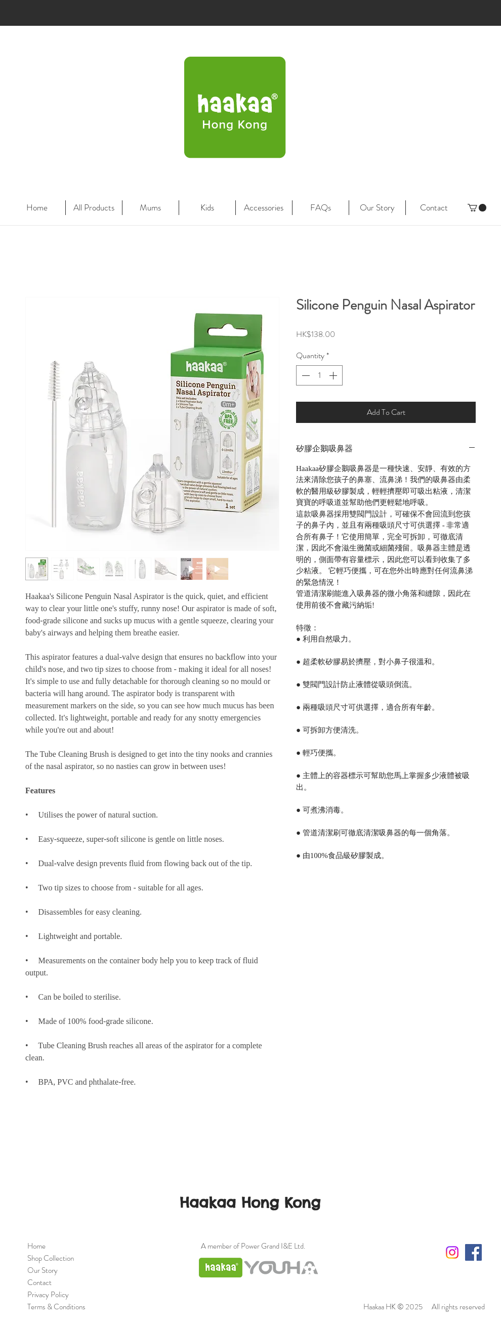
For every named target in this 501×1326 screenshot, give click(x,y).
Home (36, 1246)
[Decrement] (305, 375)
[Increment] (334, 375)
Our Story (42, 1270)
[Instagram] (452, 1252)
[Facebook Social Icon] (473, 1252)
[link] (477, 207)
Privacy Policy (48, 1294)
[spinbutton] (319, 375)
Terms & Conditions (56, 1306)
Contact (39, 1282)
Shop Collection (50, 1258)
